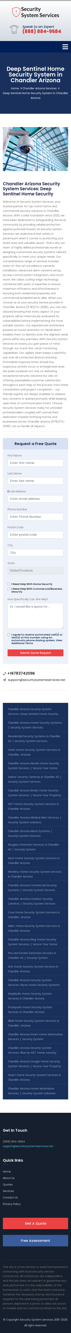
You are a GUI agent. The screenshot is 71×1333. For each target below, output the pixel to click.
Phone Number (17, 509)
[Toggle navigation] (65, 47)
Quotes (8, 1184)
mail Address (17, 491)
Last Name (15, 473)
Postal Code (15, 527)
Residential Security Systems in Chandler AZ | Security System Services (34, 738)
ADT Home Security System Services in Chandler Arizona (33, 806)
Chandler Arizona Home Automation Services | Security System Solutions (32, 1090)
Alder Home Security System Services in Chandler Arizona (34, 928)
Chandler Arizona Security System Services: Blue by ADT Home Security (32, 1050)
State (11, 563)
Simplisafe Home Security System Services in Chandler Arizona (30, 996)
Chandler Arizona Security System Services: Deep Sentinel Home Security (33, 711)
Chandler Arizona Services (39, 88)
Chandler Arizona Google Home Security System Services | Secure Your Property (34, 1063)
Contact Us (10, 1197)
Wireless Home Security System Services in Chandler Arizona (35, 874)
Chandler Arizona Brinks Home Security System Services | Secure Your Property (34, 792)
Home (15, 88)
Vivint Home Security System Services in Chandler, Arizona (34, 752)
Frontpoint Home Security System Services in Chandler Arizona (30, 1009)
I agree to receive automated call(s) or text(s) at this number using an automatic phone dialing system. (37, 639)
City (10, 545)
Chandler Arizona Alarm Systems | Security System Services (30, 833)
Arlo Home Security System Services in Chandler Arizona (33, 968)
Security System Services (36, 1320)
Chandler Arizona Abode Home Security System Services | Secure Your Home (33, 765)
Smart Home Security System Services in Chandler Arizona (34, 1077)
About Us (9, 1178)
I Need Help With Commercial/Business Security (36, 590)
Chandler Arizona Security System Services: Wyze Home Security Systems (34, 982)
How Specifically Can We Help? (28, 599)
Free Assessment (35, 1240)
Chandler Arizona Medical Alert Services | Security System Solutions (35, 819)
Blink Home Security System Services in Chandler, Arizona (33, 1023)
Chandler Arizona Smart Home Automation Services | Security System (35, 1036)
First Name (15, 455)
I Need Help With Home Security (31, 584)
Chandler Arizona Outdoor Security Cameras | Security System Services (31, 901)
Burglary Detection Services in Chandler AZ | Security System (33, 847)
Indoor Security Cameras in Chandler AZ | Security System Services (35, 779)
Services (8, 1191)
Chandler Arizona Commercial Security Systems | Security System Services (32, 887)
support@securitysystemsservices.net (36, 680)
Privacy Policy (12, 1204)
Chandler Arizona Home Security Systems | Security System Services (35, 725)
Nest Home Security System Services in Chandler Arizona (34, 860)
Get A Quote (35, 1223)
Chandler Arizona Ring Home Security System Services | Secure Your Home (32, 941)
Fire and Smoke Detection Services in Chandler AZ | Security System (32, 955)
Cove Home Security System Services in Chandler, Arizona (34, 914)
